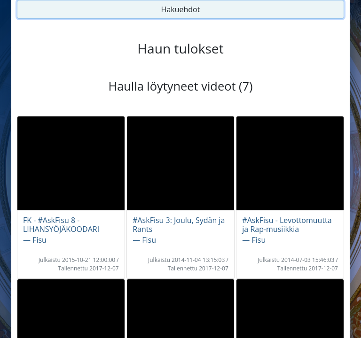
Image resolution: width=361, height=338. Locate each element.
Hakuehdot (180, 9)
